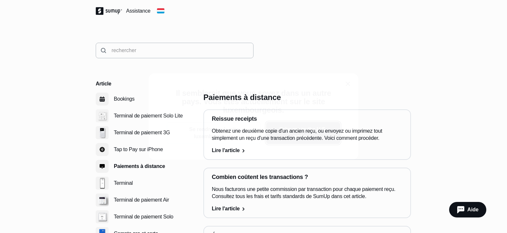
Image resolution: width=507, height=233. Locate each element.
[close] (348, 84)
